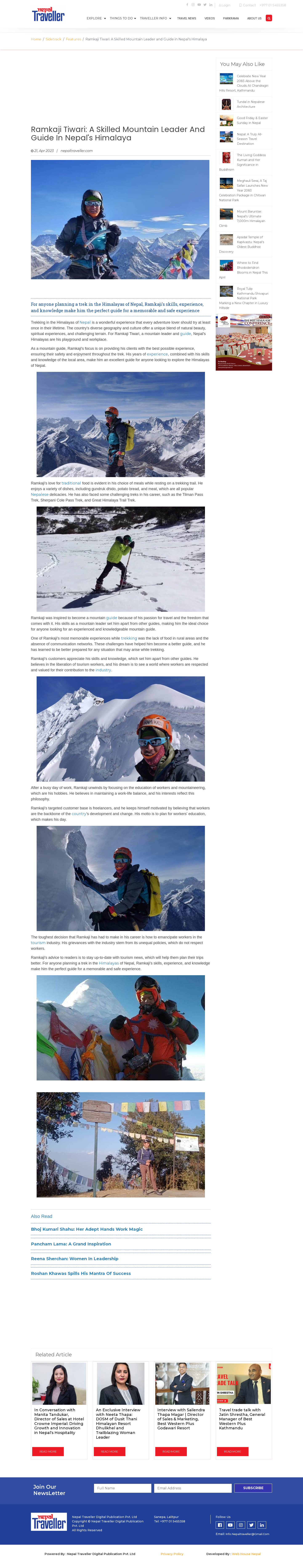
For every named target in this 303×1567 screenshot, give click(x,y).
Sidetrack (53, 39)
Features (73, 39)
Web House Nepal (246, 1554)
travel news (186, 18)
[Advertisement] (121, 91)
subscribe (253, 1488)
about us (254, 18)
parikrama (231, 18)
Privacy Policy (172, 1554)
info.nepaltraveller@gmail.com (247, 1534)
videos (210, 18)
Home (36, 39)
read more (48, 1451)
